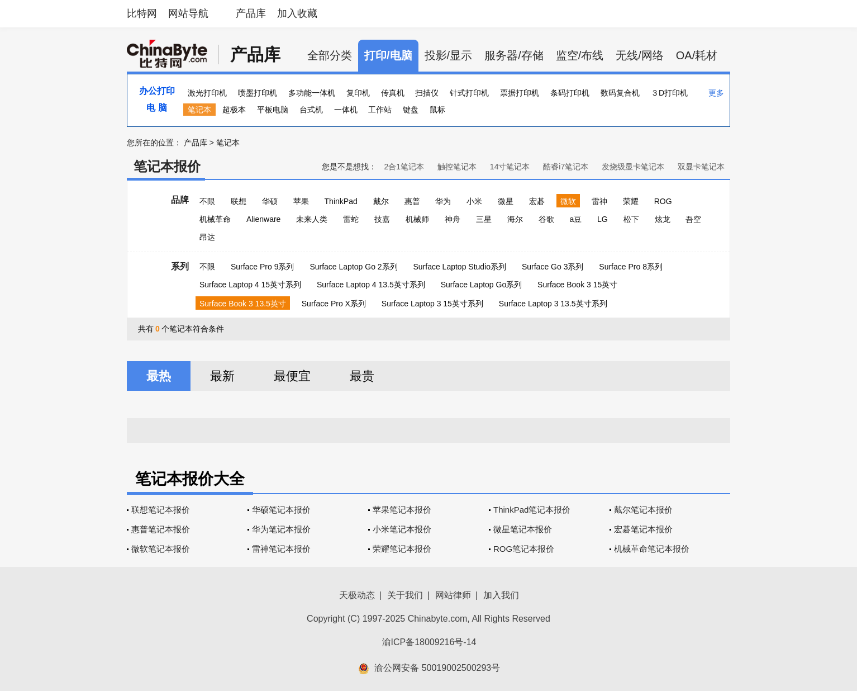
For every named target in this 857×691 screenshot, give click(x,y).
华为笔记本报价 (281, 529)
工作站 (380, 109)
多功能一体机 (311, 92)
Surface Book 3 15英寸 (577, 284)
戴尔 (381, 201)
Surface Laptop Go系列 (481, 284)
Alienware (263, 219)
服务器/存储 (514, 55)
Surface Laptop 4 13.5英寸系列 (371, 284)
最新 (222, 376)
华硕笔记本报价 (281, 509)
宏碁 (537, 201)
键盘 (410, 109)
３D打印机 (669, 92)
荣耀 (631, 201)
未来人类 (311, 219)
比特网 (142, 13)
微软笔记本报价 (160, 548)
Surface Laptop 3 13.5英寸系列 (553, 303)
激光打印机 (207, 92)
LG (602, 219)
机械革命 (215, 219)
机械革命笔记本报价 (651, 548)
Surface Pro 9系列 (262, 266)
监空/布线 (580, 55)
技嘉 (382, 219)
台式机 (311, 109)
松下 (631, 219)
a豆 (575, 219)
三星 (484, 219)
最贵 (362, 376)
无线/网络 (640, 55)
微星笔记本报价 (522, 529)
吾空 (693, 219)
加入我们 (501, 595)
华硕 (270, 201)
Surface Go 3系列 (553, 266)
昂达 (207, 237)
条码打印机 (569, 92)
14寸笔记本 (510, 166)
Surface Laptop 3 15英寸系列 (432, 303)
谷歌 (546, 219)
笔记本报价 (167, 166)
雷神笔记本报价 (281, 548)
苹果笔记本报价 (402, 509)
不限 (207, 201)
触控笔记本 (457, 166)
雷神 (599, 201)
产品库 (251, 13)
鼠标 (437, 109)
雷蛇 (351, 219)
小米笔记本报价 (402, 529)
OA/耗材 (696, 55)
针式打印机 (469, 92)
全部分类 (329, 55)
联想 (238, 201)
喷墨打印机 (257, 92)
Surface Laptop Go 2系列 (353, 266)
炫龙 (662, 219)
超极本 (234, 109)
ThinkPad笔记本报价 (531, 509)
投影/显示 (449, 55)
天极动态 (357, 595)
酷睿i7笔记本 (565, 166)
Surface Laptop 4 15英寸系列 (250, 284)
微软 (568, 201)
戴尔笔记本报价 (643, 509)
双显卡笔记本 (701, 166)
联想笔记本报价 (160, 509)
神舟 (452, 219)
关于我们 (405, 595)
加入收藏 (297, 13)
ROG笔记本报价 (523, 548)
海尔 (515, 219)
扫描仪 (427, 92)
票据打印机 (519, 92)
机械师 (417, 219)
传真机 (392, 92)
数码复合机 (620, 92)
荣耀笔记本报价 (402, 548)
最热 (158, 376)
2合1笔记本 (404, 166)
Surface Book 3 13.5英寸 (242, 303)
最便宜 (292, 376)
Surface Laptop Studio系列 (459, 266)
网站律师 (453, 595)
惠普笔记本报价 (160, 529)
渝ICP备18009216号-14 (429, 642)
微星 (505, 201)
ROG (663, 201)
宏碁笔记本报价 (643, 529)
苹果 (301, 201)
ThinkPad (341, 201)
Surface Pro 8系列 (631, 266)
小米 (474, 201)
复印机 (358, 92)
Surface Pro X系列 (334, 303)
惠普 (412, 201)
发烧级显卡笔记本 (633, 166)
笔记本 (199, 109)
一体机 (346, 109)
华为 (443, 201)
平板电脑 (272, 109)
